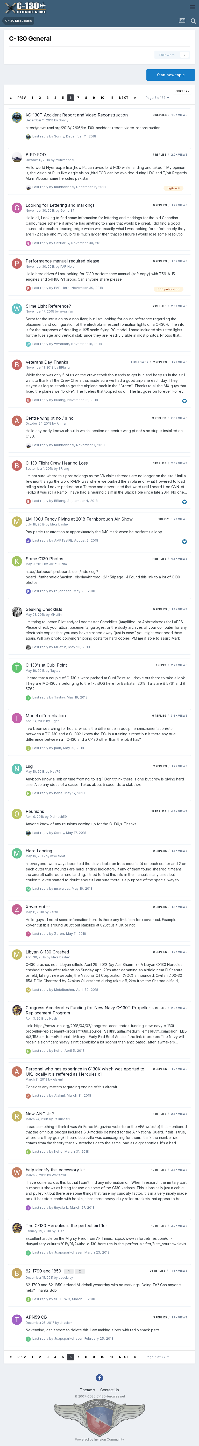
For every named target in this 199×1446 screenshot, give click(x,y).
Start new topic (170, 75)
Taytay (55, 671)
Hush (53, 1018)
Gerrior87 (67, 210)
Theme (87, 1389)
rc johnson (63, 591)
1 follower (139, 362)
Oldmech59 (58, 817)
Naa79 (55, 771)
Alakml (58, 1079)
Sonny (63, 120)
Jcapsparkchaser (68, 1252)
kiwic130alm (58, 564)
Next (123, 98)
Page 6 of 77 (157, 98)
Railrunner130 (64, 1119)
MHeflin (56, 615)
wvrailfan (66, 311)
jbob (57, 748)
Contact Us (109, 1389)
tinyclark (61, 1207)
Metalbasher (59, 524)
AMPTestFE (63, 540)
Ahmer (61, 423)
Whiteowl (59, 1175)
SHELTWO (62, 1298)
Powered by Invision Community (99, 1438)
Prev (21, 98)
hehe (58, 793)
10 (102, 98)
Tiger (55, 721)
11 (111, 98)
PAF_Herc (67, 266)
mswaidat (57, 856)
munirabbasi (64, 160)
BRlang (64, 367)
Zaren (53, 912)
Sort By (182, 91)
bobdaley (66, 1276)
